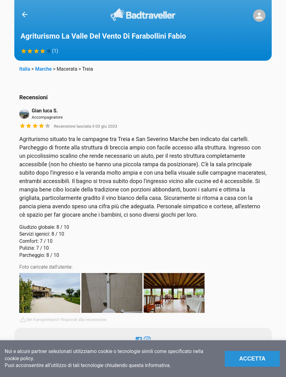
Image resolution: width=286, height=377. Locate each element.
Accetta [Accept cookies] (252, 359)
